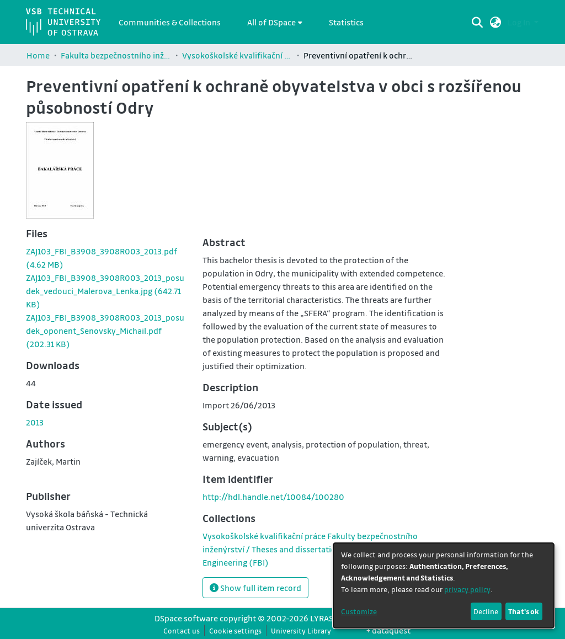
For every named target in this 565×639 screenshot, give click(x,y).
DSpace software (186, 618)
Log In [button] (520, 22)
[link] (105, 291)
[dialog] (443, 585)
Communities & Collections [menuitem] (170, 22)
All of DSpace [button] (271, 22)
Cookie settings (235, 630)
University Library (301, 630)
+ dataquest (388, 630)
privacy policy (467, 589)
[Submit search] (477, 22)
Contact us (181, 630)
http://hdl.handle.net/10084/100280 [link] (273, 496)
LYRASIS (325, 618)
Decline (485, 611)
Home (38, 55)
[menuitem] (274, 22)
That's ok (523, 611)
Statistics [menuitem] (346, 22)
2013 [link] (35, 422)
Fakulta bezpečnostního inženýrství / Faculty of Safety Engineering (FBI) (116, 55)
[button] (496, 22)
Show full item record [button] (255, 587)
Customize (359, 611)
